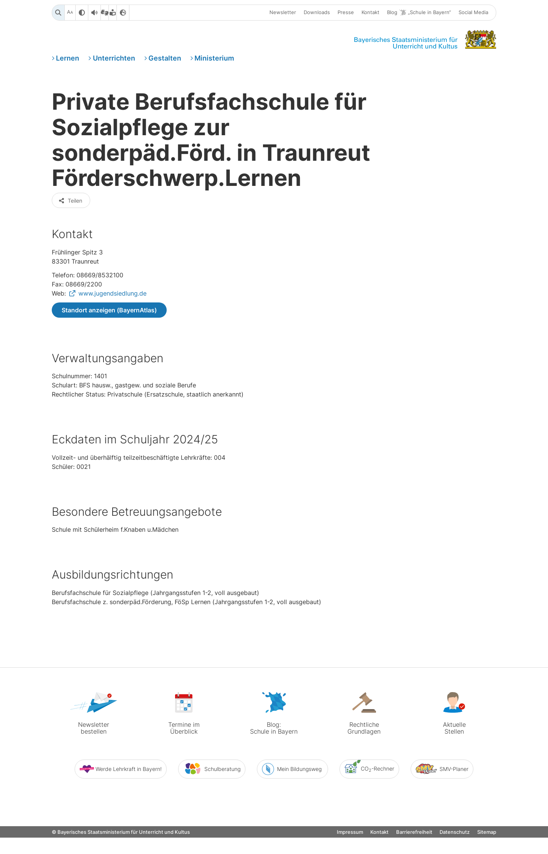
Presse (346, 13)
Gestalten (164, 58)
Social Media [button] (473, 13)
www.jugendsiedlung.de (112, 321)
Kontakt (370, 13)
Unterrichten (114, 58)
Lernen (67, 58)
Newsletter (282, 13)
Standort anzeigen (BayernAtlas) (109, 338)
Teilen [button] (70, 228)
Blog (419, 13)
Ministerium (214, 58)
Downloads (317, 13)
